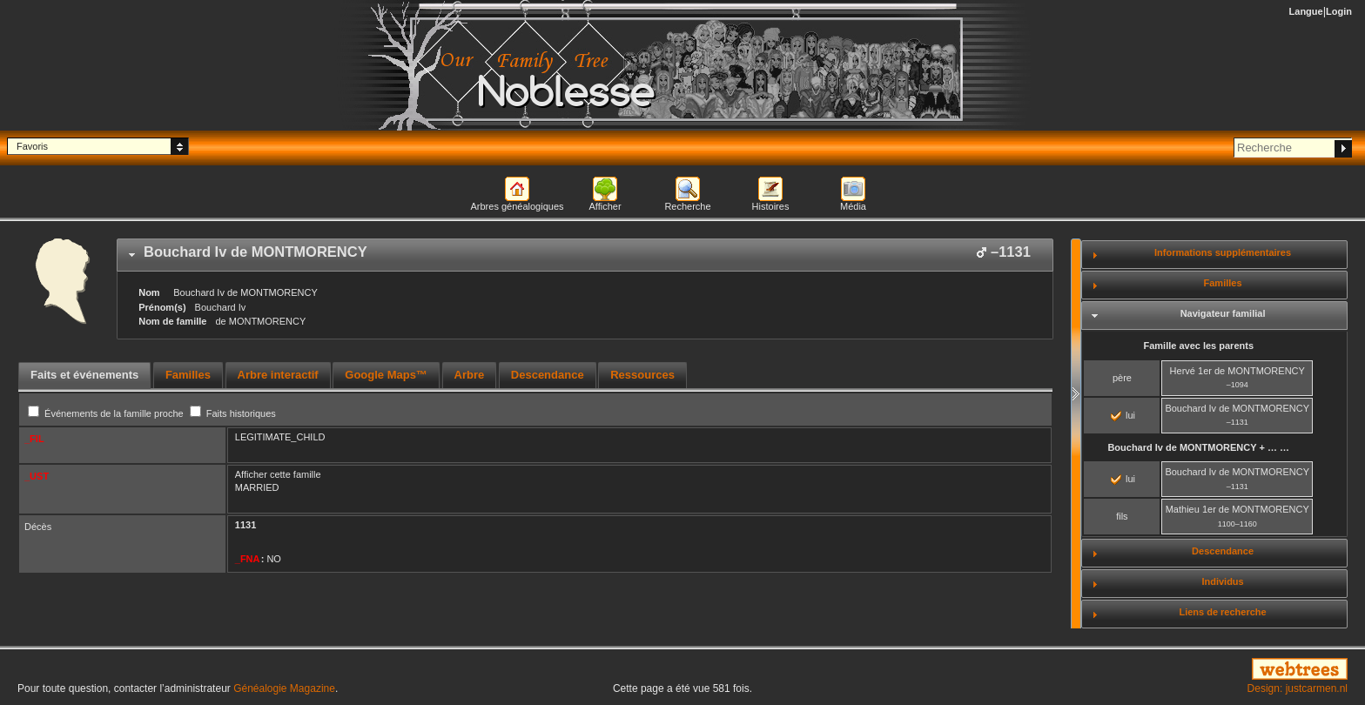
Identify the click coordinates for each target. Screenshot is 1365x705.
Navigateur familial (1223, 313)
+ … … (1198, 447)
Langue (1306, 11)
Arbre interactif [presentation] (278, 374)
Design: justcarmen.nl (1297, 688)
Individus (1222, 581)
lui (1123, 415)
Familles (1223, 283)
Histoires (771, 206)
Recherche (687, 206)
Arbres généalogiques (516, 206)
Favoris (32, 146)
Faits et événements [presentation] (84, 374)
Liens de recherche (1222, 612)
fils (1121, 516)
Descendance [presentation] (547, 374)
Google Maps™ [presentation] (386, 374)
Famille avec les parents (1198, 345)
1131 (245, 525)
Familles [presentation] (188, 374)
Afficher (604, 206)
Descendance (1223, 551)
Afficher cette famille (278, 474)
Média (853, 206)
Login (1339, 11)
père (1122, 378)
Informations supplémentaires (1222, 252)
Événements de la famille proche (107, 413)
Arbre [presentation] (469, 374)
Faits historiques (233, 413)
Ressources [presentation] (642, 374)
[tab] (585, 255)
